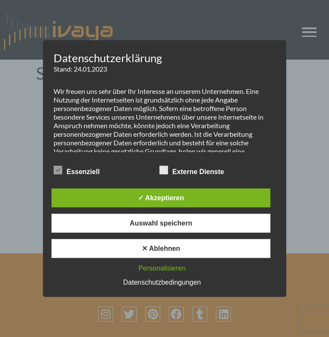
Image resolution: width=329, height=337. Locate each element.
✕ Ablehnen (161, 248)
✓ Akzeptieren (161, 197)
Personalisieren (161, 267)
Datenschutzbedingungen (162, 282)
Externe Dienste (191, 170)
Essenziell (76, 170)
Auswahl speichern (161, 222)
